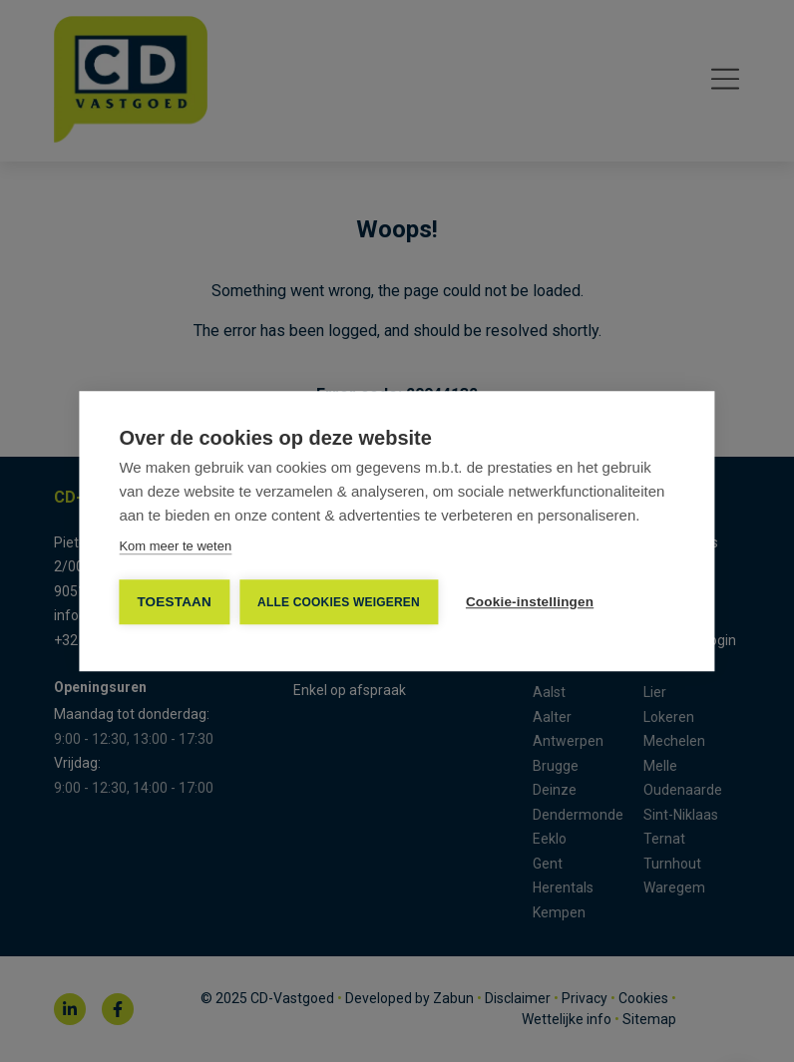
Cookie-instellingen (530, 601)
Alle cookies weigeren (338, 602)
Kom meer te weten (175, 545)
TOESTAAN (174, 601)
